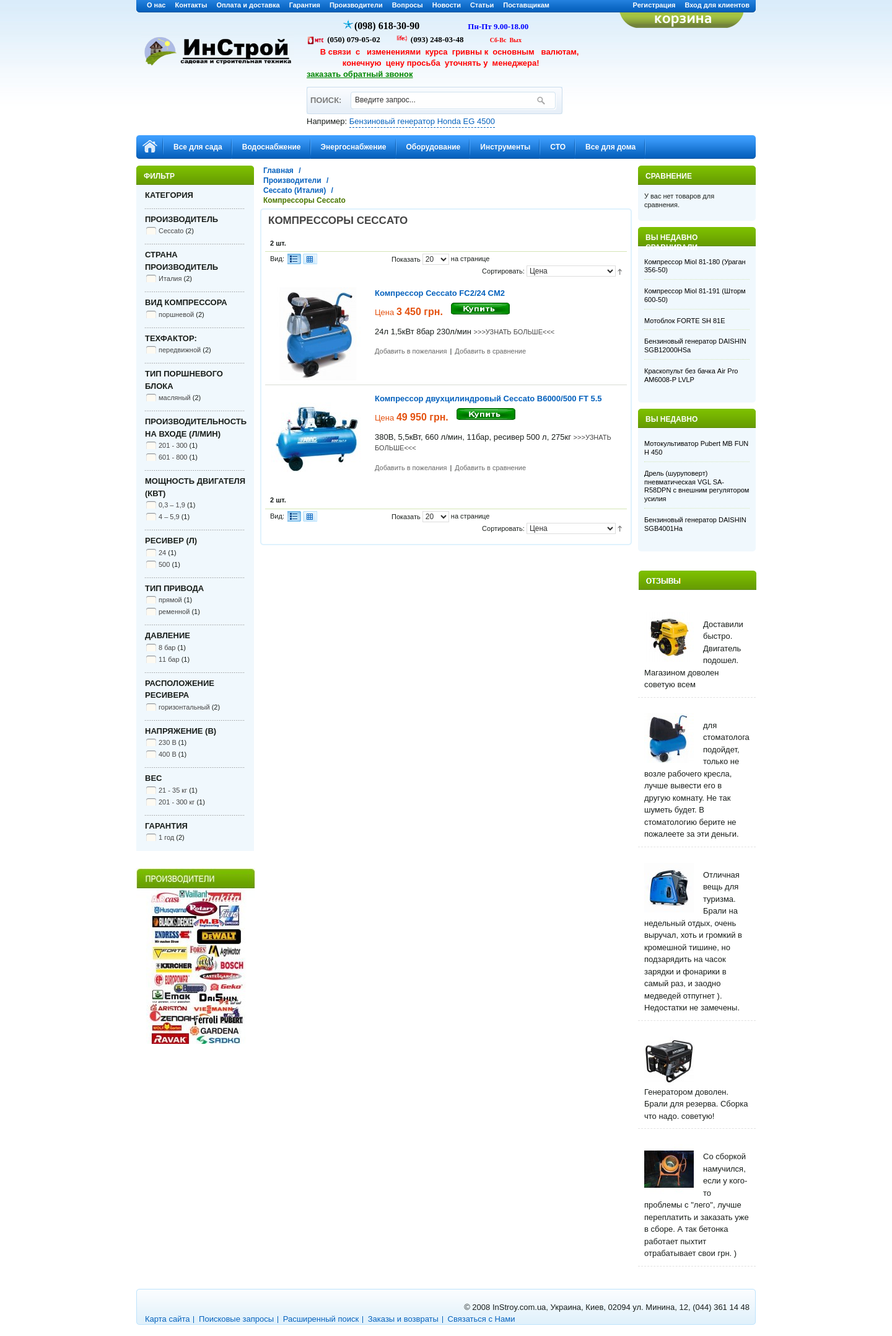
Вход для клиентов (717, 5)
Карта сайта (167, 1319)
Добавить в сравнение (490, 351)
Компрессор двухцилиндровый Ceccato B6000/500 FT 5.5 (488, 398)
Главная (278, 170)
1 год (166, 837)
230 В (168, 742)
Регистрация (654, 5)
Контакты (191, 5)
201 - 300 (173, 445)
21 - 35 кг (173, 790)
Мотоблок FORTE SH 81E (684, 320)
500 (164, 564)
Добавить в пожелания (411, 351)
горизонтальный (184, 707)
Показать (406, 259)
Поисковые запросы (236, 1319)
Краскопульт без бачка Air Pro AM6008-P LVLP (691, 375)
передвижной (180, 350)
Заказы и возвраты (403, 1319)
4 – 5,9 (169, 516)
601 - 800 (173, 457)
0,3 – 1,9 (172, 505)
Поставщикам (526, 5)
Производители (356, 5)
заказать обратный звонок (360, 74)
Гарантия (304, 5)
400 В (168, 754)
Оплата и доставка (247, 5)
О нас (156, 5)
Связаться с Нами (481, 1319)
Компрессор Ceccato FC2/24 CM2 (440, 293)
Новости (446, 5)
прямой (170, 599)
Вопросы (407, 5)
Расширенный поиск (321, 1319)
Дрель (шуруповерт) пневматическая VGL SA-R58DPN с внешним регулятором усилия (696, 486)
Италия (170, 278)
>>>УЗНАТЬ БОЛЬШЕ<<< (514, 332)
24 (162, 552)
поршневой (176, 314)
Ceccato (171, 230)
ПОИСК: (325, 94)
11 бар (169, 659)
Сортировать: (503, 271)
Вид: (277, 258)
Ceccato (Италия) (294, 190)
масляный (175, 397)
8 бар (167, 647)
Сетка (309, 259)
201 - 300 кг (177, 802)
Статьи (482, 5)
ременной (174, 611)
